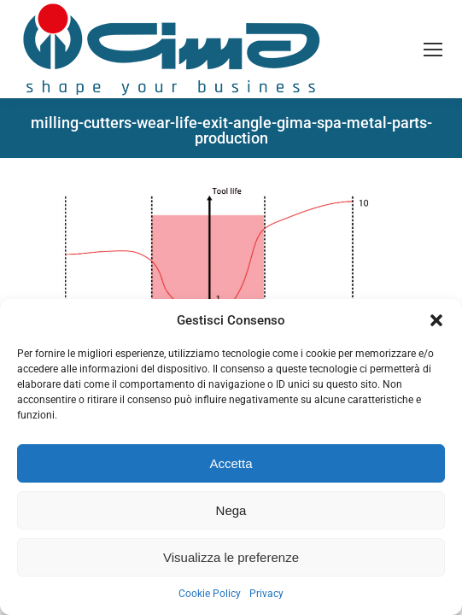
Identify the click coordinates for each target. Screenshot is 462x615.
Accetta (230, 463)
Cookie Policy (209, 594)
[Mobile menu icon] (433, 50)
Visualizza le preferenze (231, 557)
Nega (231, 510)
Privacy (266, 594)
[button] (436, 320)
